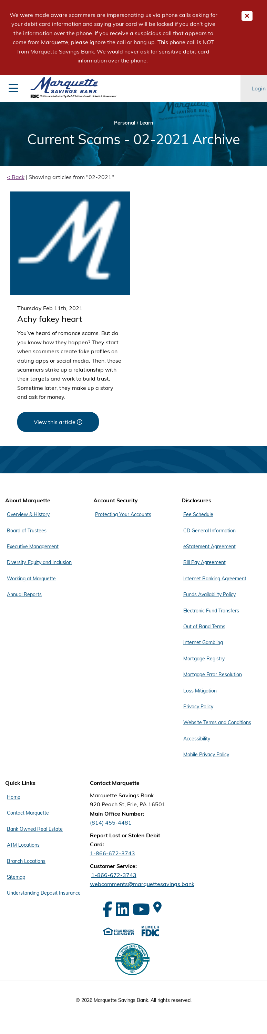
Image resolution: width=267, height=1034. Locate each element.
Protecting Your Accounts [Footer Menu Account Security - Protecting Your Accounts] (123, 514)
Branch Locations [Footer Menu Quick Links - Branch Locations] (26, 861)
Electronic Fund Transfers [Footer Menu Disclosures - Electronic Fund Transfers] (211, 611)
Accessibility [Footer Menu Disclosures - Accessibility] (196, 739)
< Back (15, 177)
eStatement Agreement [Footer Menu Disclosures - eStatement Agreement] (209, 546)
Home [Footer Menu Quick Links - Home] (13, 797)
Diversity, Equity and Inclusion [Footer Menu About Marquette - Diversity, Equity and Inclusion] (39, 562)
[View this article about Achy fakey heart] (58, 421)
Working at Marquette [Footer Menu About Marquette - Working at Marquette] (31, 578)
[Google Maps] (157, 907)
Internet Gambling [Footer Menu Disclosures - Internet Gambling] (203, 642)
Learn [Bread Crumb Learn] (146, 122)
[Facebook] (107, 909)
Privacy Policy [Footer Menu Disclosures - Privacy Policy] (198, 706)
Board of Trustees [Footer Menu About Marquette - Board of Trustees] (27, 531)
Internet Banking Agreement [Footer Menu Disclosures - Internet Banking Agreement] (214, 578)
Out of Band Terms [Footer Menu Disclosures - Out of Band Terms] (204, 626)
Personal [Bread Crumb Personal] (124, 122)
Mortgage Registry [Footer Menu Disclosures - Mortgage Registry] (204, 659)
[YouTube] (141, 909)
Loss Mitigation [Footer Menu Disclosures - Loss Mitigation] (200, 691)
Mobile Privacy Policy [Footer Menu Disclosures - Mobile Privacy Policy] (206, 754)
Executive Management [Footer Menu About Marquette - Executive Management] (33, 546)
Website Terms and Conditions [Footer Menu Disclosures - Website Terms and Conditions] (217, 722)
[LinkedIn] (122, 909)
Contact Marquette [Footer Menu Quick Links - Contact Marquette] (28, 813)
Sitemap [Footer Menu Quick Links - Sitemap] (16, 877)
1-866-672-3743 (112, 853)
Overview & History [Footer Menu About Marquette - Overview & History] (28, 514)
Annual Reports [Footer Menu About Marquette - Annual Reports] (24, 594)
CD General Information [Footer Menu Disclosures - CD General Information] (209, 531)
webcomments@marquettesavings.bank (142, 883)
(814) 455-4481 (111, 822)
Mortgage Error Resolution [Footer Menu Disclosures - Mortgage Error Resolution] (212, 674)
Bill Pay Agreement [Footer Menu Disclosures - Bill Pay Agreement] (204, 562)
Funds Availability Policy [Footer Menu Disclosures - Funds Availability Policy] (209, 594)
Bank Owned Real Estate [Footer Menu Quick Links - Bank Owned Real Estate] (35, 829)
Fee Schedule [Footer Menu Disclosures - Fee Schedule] (198, 514)
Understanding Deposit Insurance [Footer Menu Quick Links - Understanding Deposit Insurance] (44, 893)
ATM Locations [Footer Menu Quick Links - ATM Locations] (23, 845)
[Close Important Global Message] (247, 15)
